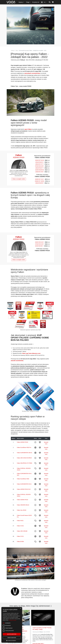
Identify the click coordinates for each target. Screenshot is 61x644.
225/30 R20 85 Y (39, 246)
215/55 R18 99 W (39, 169)
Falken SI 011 (20, 536)
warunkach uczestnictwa (32, 73)
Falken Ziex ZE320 (21, 510)
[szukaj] (49, 2)
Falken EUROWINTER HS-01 (24, 484)
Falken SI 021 (20, 525)
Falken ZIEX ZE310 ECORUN (24, 457)
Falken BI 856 (20, 541)
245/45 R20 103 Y (39, 242)
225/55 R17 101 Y (39, 179)
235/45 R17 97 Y (39, 164)
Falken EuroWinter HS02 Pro (24, 447)
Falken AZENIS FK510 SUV (24, 489)
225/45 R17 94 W (39, 160)
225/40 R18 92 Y (39, 162)
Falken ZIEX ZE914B (22, 531)
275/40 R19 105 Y (39, 166)
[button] (12, 640)
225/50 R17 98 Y (39, 171)
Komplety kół (35, 2)
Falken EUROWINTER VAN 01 (24, 452)
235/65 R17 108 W (39, 181)
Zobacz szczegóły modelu (18, 179)
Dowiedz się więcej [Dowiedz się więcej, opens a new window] (12, 620)
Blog (17, 50)
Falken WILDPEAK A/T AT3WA (24, 463)
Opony (21, 2)
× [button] (20, 608)
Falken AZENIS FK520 (22, 442)
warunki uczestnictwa (17, 360)
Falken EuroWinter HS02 (23, 478)
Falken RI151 (20, 520)
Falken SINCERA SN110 (23, 505)
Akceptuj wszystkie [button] (11, 634)
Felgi (28, 2)
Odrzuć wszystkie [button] (11, 637)
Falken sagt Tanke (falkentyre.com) (31, 353)
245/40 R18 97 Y (39, 168)
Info (45, 2)
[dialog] (11, 625)
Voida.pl (12, 50)
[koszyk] (52, 2)
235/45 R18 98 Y (39, 183)
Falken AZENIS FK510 (22, 499)
